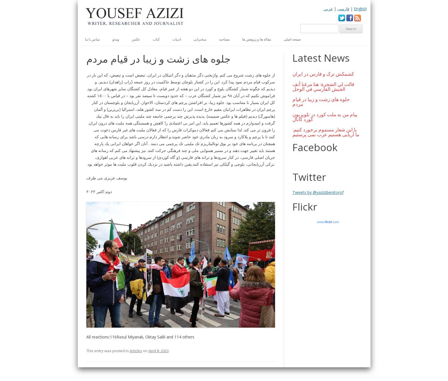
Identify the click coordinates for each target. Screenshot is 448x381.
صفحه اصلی (292, 39)
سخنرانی (200, 39)
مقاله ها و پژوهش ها (256, 39)
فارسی (343, 8)
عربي (328, 8)
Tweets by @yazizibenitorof (318, 192)
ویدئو (115, 39)
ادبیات (176, 39)
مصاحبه (224, 39)
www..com (328, 222)
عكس (136, 39)
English (360, 8)
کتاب (156, 39)
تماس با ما (92, 39)
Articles (136, 350)
